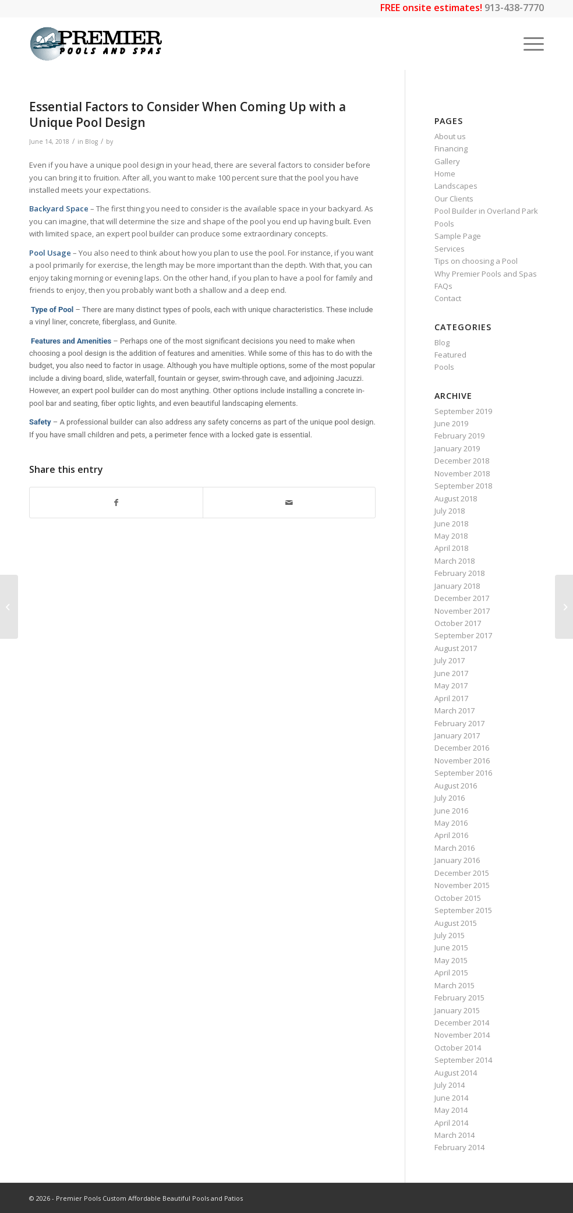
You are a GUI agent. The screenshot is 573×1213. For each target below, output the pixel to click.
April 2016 (451, 835)
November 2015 (462, 885)
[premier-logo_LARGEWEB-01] (96, 43)
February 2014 (459, 1147)
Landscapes (455, 186)
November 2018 (462, 473)
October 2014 (457, 1047)
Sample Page (457, 236)
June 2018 (451, 523)
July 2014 (449, 1085)
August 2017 (455, 648)
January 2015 (457, 1010)
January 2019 (457, 448)
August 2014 (455, 1072)
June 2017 (451, 673)
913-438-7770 (514, 7)
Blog (91, 141)
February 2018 (459, 573)
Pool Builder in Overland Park (486, 211)
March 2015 (454, 985)
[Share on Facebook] (116, 502)
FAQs (443, 286)
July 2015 (449, 935)
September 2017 (463, 635)
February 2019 (459, 435)
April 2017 (451, 698)
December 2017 (461, 598)
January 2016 (457, 860)
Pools (444, 223)
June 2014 (451, 1097)
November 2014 (462, 1035)
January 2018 (457, 586)
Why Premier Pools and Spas (485, 273)
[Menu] (528, 43)
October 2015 (457, 898)
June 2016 (451, 810)
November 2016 (462, 760)
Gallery (447, 161)
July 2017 (449, 660)
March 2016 (454, 848)
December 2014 (461, 1022)
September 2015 (463, 910)
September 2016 (463, 773)
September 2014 (463, 1060)
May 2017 (451, 685)
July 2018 (449, 510)
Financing (451, 148)
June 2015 (451, 947)
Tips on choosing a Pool (476, 261)
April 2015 (451, 972)
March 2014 (454, 1135)
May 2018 (451, 536)
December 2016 (461, 747)
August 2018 (455, 498)
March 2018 (454, 561)
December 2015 (461, 873)
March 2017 (454, 710)
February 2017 (459, 723)
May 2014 (451, 1110)
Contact (447, 298)
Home (444, 173)
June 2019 (451, 423)
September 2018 (463, 485)
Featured (450, 354)
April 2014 (451, 1122)
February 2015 (459, 997)
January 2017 (457, 735)
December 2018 (461, 460)
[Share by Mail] (289, 502)
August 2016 (455, 785)
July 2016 (449, 798)
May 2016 (451, 823)
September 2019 (463, 411)
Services (449, 248)
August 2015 (455, 923)
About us (450, 136)
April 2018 (451, 548)
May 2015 (451, 960)
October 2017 (457, 623)
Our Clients (453, 198)
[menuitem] (528, 43)
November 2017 (462, 611)
